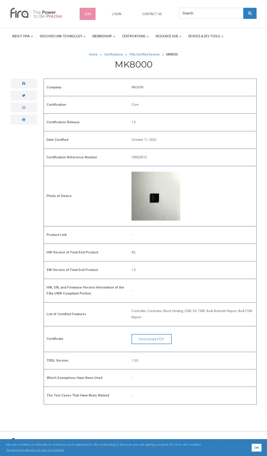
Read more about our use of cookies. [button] (35, 450)
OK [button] (256, 447)
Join (87, 14)
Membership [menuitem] (103, 38)
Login (116, 14)
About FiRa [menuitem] (22, 38)
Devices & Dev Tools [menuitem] (205, 38)
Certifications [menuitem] (134, 38)
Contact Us (152, 14)
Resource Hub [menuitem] (167, 38)
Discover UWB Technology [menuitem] (62, 38)
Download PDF (152, 339)
